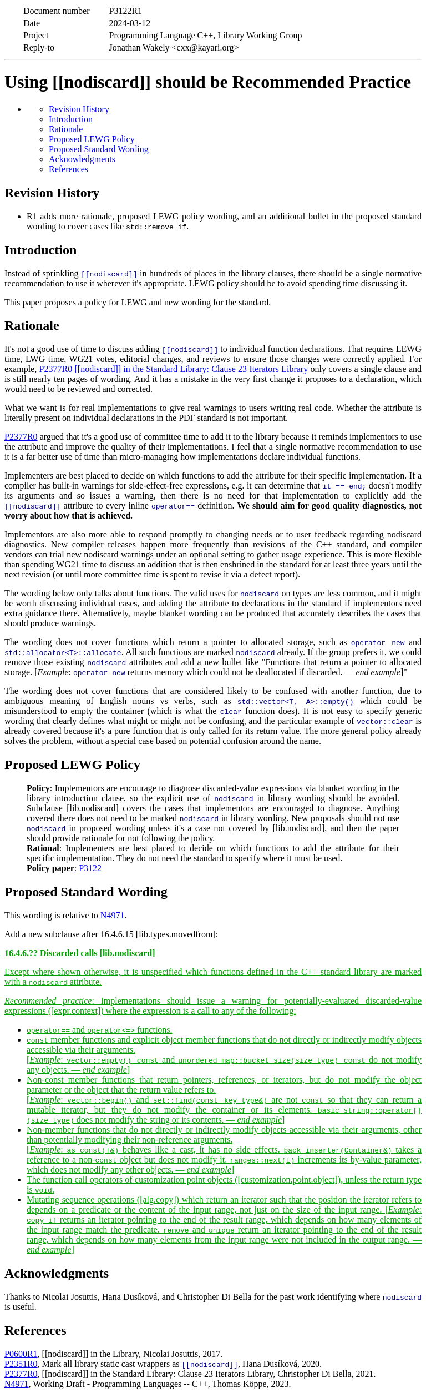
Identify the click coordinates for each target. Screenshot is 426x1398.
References (68, 169)
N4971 (112, 915)
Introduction (71, 119)
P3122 (90, 868)
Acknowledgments (82, 159)
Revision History (79, 109)
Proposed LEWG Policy (92, 139)
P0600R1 (21, 1354)
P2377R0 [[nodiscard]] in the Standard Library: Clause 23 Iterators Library (173, 369)
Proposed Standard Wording (99, 149)
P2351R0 (21, 1364)
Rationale (66, 129)
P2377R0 (21, 436)
